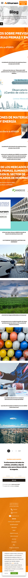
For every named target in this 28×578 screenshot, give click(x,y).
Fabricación (14, 527)
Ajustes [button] (6, 573)
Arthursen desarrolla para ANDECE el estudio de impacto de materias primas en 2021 (14, 233)
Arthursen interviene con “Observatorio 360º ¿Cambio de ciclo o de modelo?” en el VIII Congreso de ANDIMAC (14, 71)
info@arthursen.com (14, 515)
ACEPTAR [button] (14, 573)
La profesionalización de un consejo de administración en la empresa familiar (14, 398)
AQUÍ (13, 563)
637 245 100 (14, 512)
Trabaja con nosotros (14, 547)
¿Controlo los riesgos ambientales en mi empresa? (14, 315)
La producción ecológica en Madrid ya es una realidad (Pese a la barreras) (14, 406)
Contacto (14, 550)
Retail (14, 530)
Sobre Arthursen (14, 536)
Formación (14, 542)
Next (19, 451)
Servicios (14, 539)
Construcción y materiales (14, 521)
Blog (14, 545)
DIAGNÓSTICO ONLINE (23, 3)
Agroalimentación (14, 524)
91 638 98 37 (14, 509)
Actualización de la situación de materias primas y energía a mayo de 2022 (14, 147)
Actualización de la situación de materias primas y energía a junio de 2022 (14, 63)
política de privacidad (16, 484)
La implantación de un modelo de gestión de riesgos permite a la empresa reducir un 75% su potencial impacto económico (14, 323)
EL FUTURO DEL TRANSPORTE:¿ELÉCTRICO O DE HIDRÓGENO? (14, 241)
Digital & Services (14, 533)
